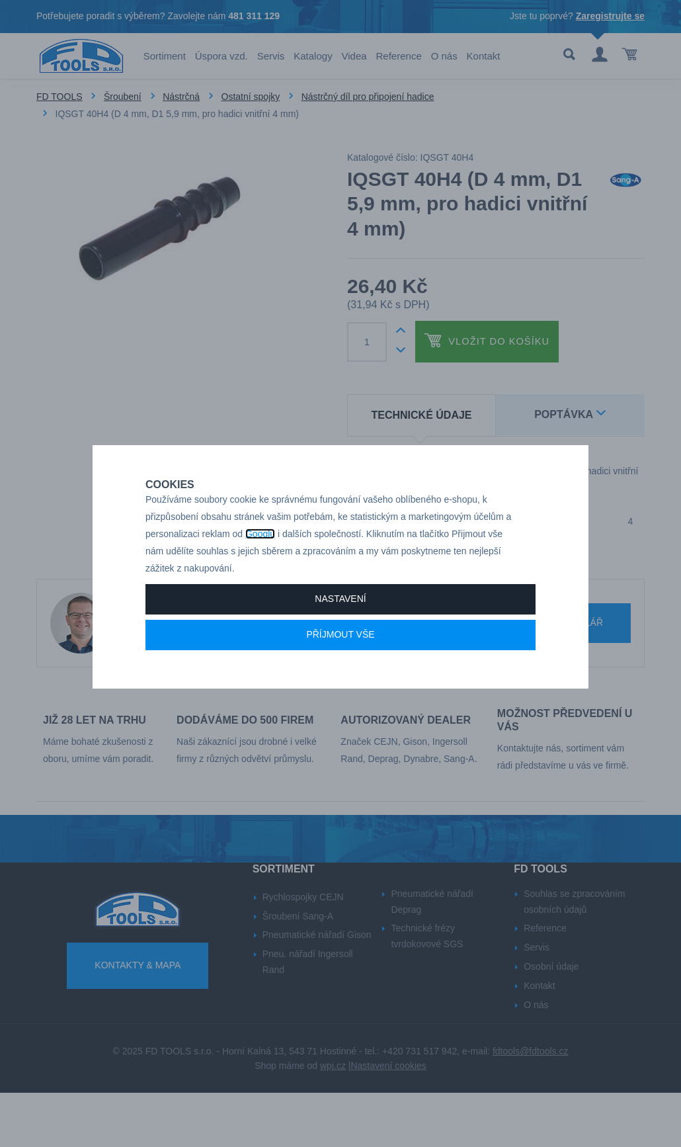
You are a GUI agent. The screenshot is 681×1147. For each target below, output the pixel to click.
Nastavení (340, 628)
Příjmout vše (340, 664)
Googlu (260, 563)
